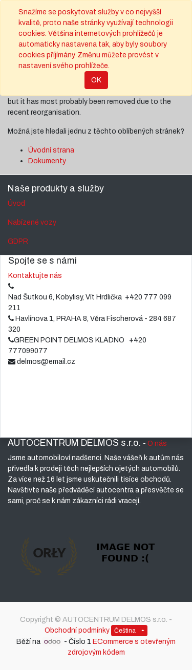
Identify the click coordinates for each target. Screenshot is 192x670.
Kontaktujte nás (35, 275)
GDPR (18, 241)
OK (96, 80)
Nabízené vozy (32, 222)
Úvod (16, 203)
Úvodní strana (51, 150)
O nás (157, 443)
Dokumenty (47, 161)
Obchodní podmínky (77, 630)
